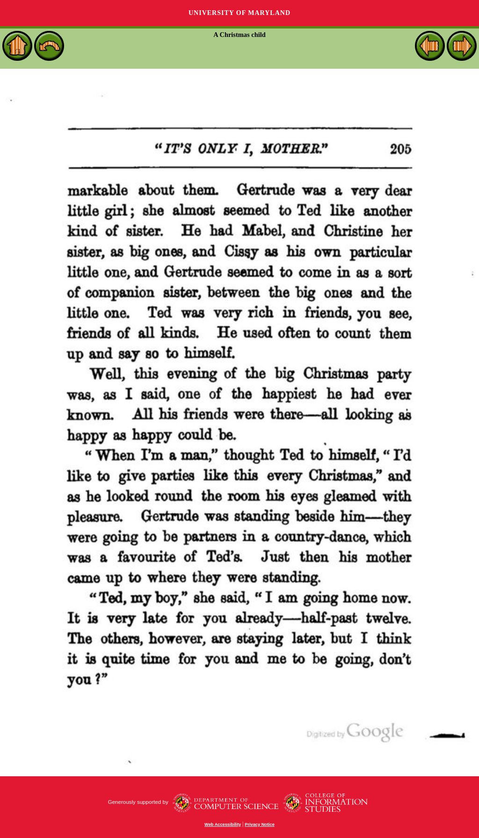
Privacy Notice (260, 824)
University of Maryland (239, 12)
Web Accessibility (222, 824)
